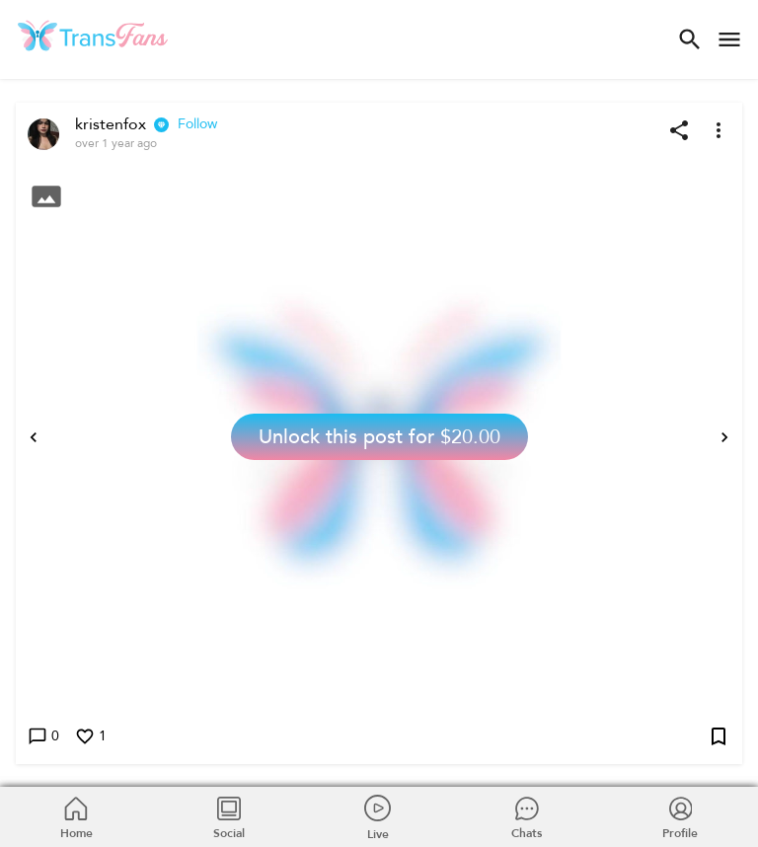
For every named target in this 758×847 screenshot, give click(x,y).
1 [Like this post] (90, 737)
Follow (197, 124)
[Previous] (33, 437)
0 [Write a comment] (43, 737)
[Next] (724, 437)
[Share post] (679, 130)
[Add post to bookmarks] (718, 736)
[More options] (718, 130)
